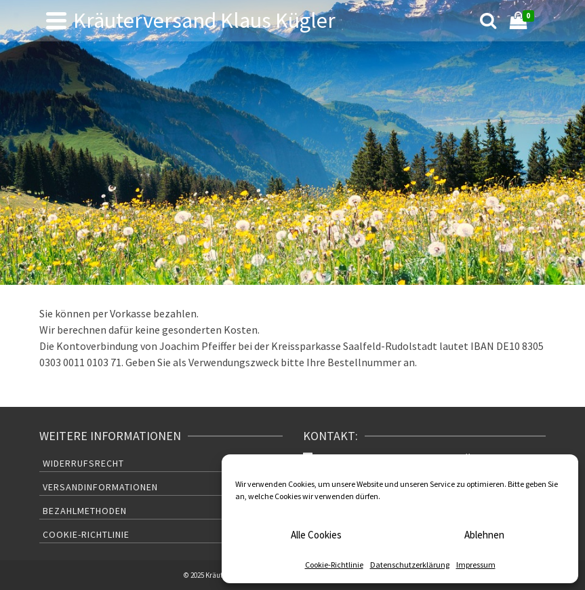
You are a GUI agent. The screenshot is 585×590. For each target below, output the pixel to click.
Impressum (476, 564)
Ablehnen (484, 534)
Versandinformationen (100, 487)
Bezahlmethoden (85, 511)
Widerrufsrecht (83, 463)
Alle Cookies (316, 534)
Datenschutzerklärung (409, 564)
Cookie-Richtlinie (334, 564)
